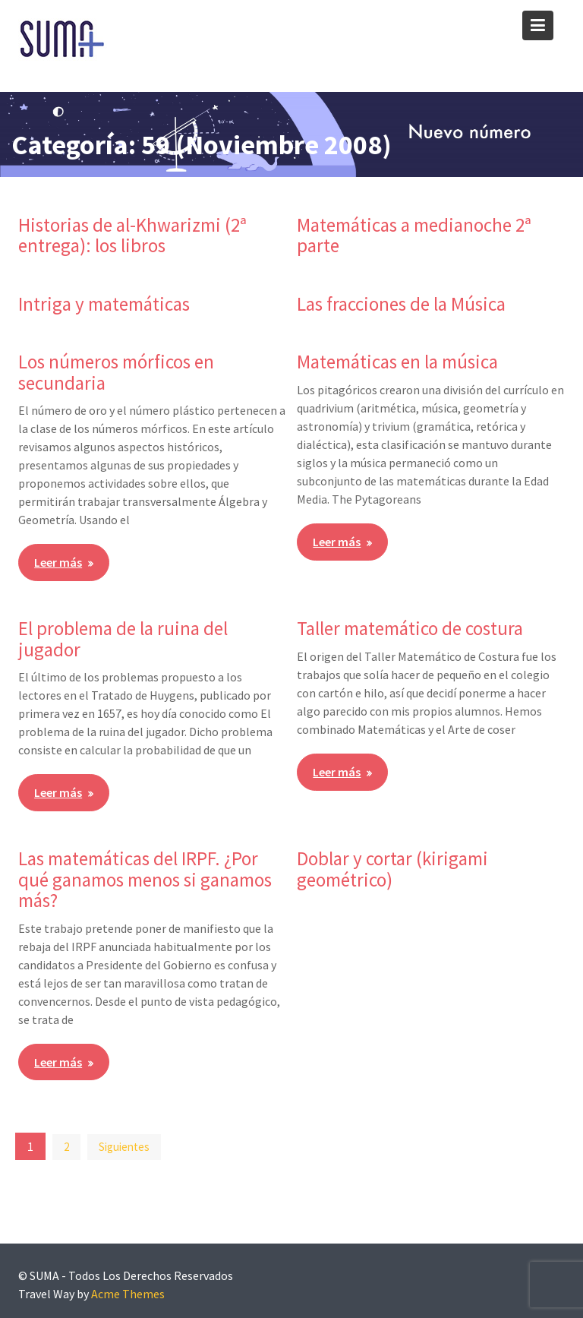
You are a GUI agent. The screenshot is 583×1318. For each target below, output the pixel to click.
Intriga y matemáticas (104, 304)
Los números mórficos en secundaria (116, 372)
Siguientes (124, 1146)
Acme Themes (128, 1293)
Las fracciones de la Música (401, 304)
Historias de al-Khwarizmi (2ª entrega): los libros (132, 235)
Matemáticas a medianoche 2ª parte (414, 235)
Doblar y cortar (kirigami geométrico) (392, 869)
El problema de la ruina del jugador (123, 639)
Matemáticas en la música (397, 361)
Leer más (58, 562)
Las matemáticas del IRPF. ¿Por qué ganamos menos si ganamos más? (145, 879)
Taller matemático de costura (410, 628)
